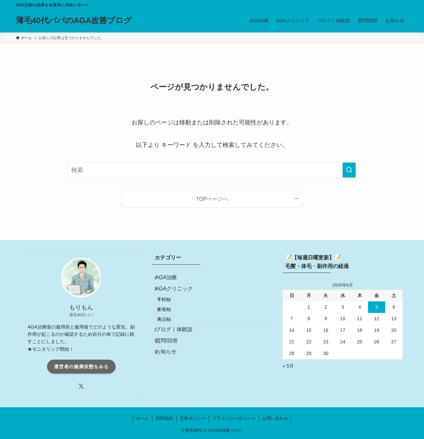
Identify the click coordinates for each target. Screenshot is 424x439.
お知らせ (170, 385)
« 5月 (288, 366)
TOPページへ (212, 199)
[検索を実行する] (349, 170)
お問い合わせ (275, 418)
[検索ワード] (212, 170)
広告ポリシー (193, 418)
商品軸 (171, 339)
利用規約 (164, 418)
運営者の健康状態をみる (81, 366)
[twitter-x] (81, 386)
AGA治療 (171, 280)
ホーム (142, 418)
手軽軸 (171, 310)
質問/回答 (171, 369)
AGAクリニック (179, 295)
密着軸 (171, 325)
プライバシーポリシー (233, 418)
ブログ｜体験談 (178, 354)
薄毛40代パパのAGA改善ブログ (74, 20)
